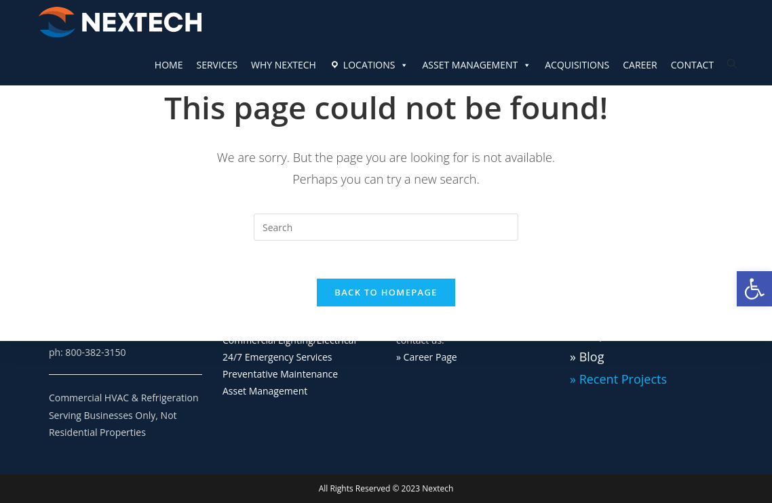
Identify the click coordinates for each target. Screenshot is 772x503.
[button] (754, 288)
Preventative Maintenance (280, 373)
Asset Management (265, 390)
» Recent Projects (618, 379)
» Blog (587, 356)
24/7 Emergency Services (277, 356)
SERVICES (216, 64)
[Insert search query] (386, 227)
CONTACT (692, 64)
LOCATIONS (376, 65)
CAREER (640, 64)
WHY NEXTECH (283, 64)
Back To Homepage (385, 295)
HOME (169, 64)
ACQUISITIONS (577, 64)
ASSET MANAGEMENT (476, 65)
